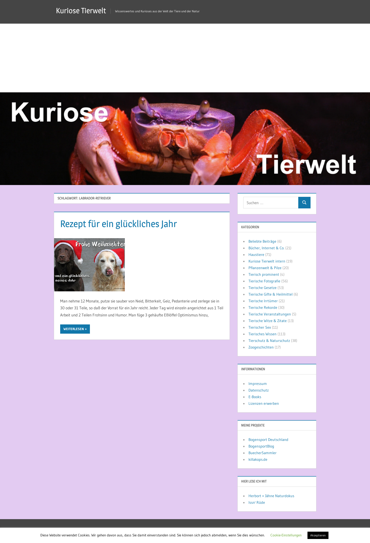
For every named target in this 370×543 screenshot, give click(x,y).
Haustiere (256, 254)
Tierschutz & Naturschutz (269, 340)
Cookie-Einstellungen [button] (286, 535)
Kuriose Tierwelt (81, 10)
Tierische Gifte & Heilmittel (270, 294)
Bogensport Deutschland (268, 439)
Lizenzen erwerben (263, 403)
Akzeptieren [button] (318, 535)
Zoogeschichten (261, 347)
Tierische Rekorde (262, 307)
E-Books (254, 396)
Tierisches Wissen (262, 334)
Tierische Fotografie (264, 281)
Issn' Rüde (256, 502)
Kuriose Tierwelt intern (266, 261)
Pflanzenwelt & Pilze (265, 267)
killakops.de (257, 459)
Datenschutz (258, 390)
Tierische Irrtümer (263, 300)
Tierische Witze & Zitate (267, 320)
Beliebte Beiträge (262, 241)
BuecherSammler (262, 452)
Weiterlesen (73, 329)
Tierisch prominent (263, 274)
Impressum (257, 383)
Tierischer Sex (259, 327)
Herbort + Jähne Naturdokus (271, 495)
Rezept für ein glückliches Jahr (118, 223)
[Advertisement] (185, 57)
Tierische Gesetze (262, 287)
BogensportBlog (261, 446)
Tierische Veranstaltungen (269, 314)
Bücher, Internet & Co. (266, 248)
